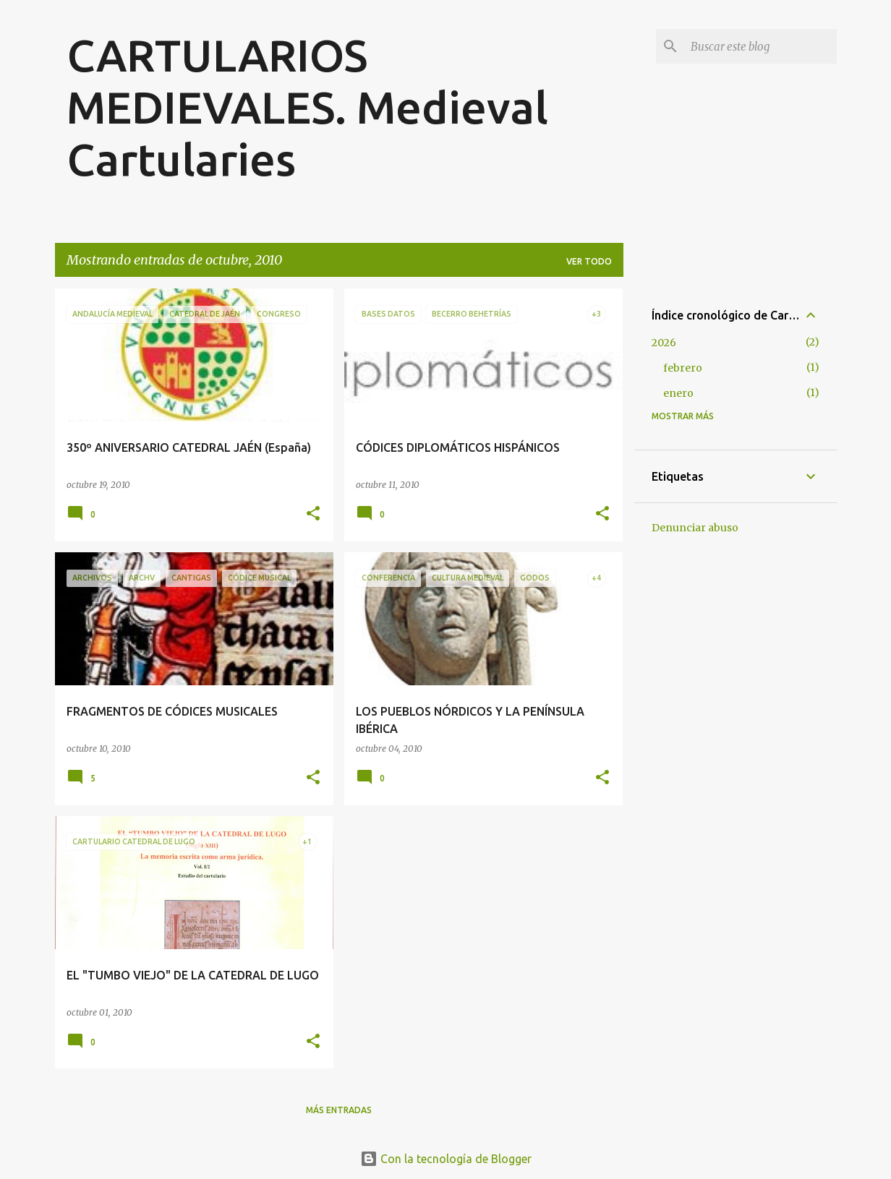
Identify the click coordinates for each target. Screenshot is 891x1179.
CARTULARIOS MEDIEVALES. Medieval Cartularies (307, 107)
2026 (664, 342)
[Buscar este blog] (761, 46)
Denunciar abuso (695, 527)
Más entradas (339, 1110)
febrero (682, 367)
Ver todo (589, 261)
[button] (313, 514)
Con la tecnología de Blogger (446, 1158)
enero (678, 393)
